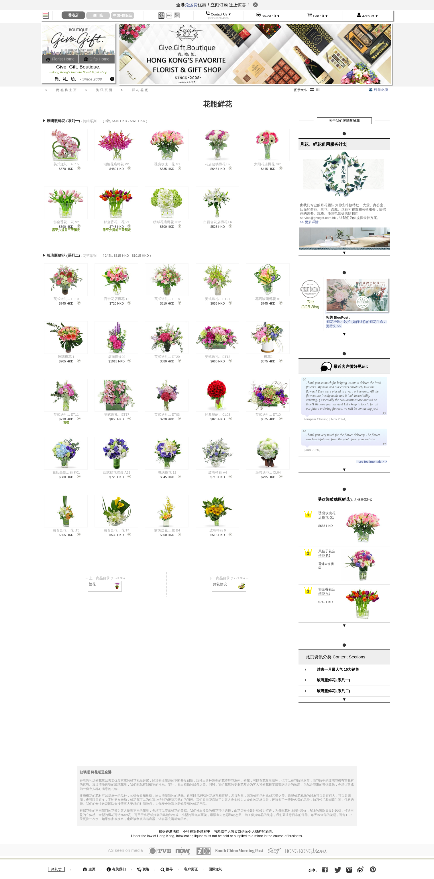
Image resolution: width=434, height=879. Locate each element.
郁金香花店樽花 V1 (326, 574)
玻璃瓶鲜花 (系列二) (333, 669)
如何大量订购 (143, 854)
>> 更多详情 (309, 222)
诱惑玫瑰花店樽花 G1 (326, 498)
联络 (143, 840)
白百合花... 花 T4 (116, 528)
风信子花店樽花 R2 (326, 536)
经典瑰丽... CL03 (217, 412)
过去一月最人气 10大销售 (338, 647)
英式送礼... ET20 (167, 354)
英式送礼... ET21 (217, 297)
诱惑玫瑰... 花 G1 (167, 164)
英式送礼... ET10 (268, 412)
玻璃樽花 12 (167, 470)
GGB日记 (165, 868)
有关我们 (116, 840)
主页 (89, 840)
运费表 (173, 854)
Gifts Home (96, 59)
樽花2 (268, 354)
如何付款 (115, 854)
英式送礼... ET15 (66, 164)
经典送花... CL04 (268, 470)
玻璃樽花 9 (217, 528)
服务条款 (90, 868)
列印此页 (379, 89)
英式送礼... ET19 (66, 297)
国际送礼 (215, 840)
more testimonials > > (371, 450)
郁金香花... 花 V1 (116, 222)
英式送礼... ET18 (167, 297)
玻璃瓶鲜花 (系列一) (333, 658)
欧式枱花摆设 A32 (116, 470)
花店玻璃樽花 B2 (217, 164)
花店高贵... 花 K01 (66, 470)
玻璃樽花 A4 (217, 470)
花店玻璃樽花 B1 (268, 297)
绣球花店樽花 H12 (167, 222)
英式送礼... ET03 (167, 412)
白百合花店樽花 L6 (217, 222)
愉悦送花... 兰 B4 (167, 528)
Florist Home (60, 59)
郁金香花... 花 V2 (66, 222)
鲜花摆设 (229, 581)
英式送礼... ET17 (116, 412)
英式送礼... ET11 (66, 412)
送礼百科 (115, 868)
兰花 (105, 581)
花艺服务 (139, 868)
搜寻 (166, 840)
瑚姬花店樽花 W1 (116, 164)
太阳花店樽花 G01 (268, 164)
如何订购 (90, 854)
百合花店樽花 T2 (116, 297)
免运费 (191, 4)
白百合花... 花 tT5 (66, 528)
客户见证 (191, 840)
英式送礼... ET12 (217, 354)
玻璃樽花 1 (66, 354)
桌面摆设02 (116, 354)
